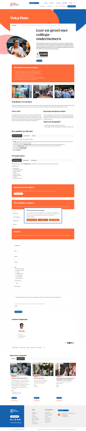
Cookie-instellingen (54, 220)
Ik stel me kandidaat (18, 193)
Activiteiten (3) (20, 358)
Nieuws (46, 3)
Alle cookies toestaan (31, 220)
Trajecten (56, 6)
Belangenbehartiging (35, 419)
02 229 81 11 (64, 414)
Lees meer (14, 398)
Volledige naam (17, 245)
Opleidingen (42, 6)
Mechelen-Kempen (19, 273)
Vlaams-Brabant (19, 276)
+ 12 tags (44, 347)
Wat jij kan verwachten (33, 25)
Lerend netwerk (26, 135)
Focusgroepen (47, 25)
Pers (12, 429)
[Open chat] (75, 3)
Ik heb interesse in (17, 280)
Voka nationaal (47, 412)
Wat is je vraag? (17, 286)
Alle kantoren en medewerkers (15, 422)
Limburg (17, 271)
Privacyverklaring (51, 429)
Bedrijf (15, 256)
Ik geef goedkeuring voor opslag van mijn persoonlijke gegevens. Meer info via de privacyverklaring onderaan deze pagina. (38, 297)
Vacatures (52, 3)
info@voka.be (65, 416)
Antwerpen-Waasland (20, 268)
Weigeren (43, 220)
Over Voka (58, 3)
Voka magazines (34, 422)
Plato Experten (26, 160)
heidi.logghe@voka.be (22, 336)
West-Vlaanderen (19, 278)
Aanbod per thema (63, 6)
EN (10, 429)
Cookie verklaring (57, 429)
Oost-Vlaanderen (19, 275)
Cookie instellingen (63, 429)
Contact (58, 25)
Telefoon (16, 262)
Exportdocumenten (35, 423)
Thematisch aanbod (35, 417)
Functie (15, 306)
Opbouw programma (17, 135)
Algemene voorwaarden (45, 429)
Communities (34, 416)
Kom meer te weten (30, 216)
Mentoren (34, 135)
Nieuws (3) (13, 358)
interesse (39, 60)
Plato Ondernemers (16, 160)
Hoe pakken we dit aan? (40, 25)
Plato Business (34, 160)
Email (15, 251)
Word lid (23, 429)
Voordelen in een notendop (25, 25)
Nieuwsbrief (15, 429)
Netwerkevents (50, 6)
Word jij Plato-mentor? (53, 25)
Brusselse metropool (20, 270)
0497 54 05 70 (20, 334)
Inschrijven (14, 400)
